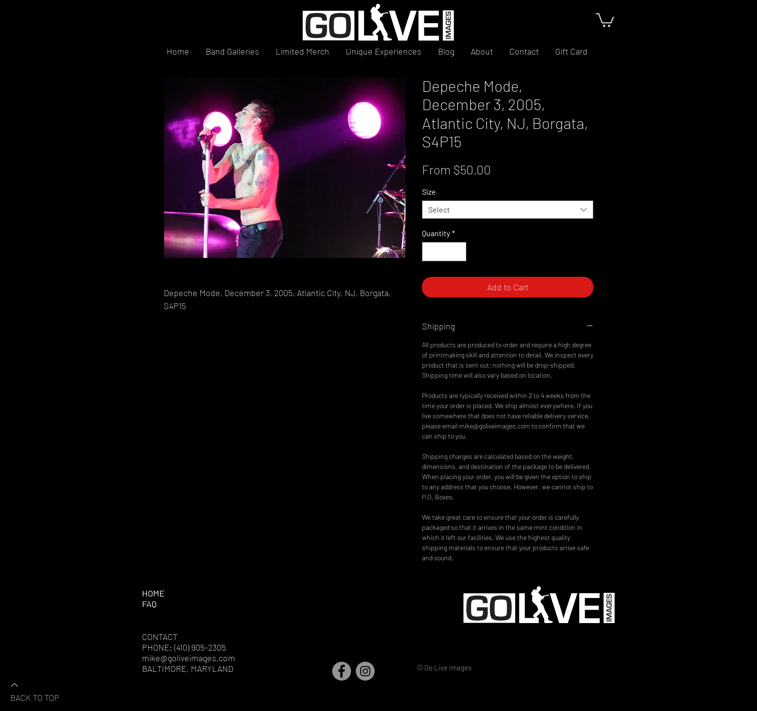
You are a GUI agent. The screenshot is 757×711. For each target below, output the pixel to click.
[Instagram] (365, 671)
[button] (605, 19)
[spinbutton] (444, 251)
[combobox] (507, 209)
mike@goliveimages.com (188, 658)
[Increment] (458, 251)
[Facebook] (341, 671)
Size (429, 191)
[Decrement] (430, 251)
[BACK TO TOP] (44, 690)
